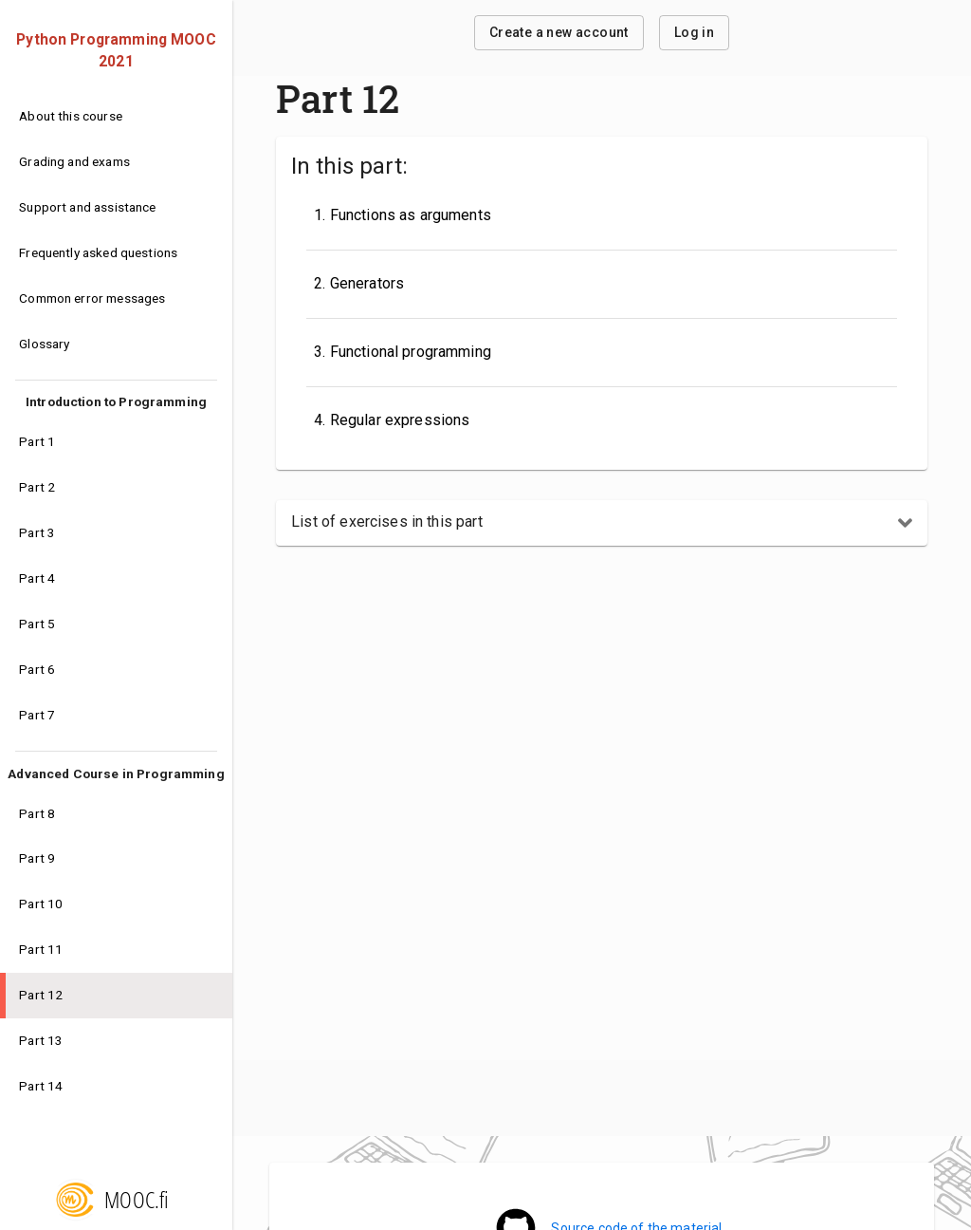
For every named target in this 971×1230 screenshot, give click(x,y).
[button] (601, 523)
